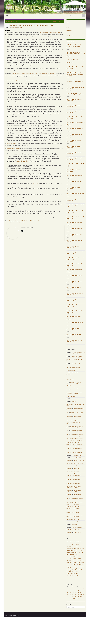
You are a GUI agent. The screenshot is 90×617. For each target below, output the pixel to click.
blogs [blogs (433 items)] (79, 541)
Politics (21, 27)
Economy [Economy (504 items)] (78, 543)
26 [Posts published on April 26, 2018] (70, 596)
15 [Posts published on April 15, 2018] (78, 592)
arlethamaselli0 (14, 27)
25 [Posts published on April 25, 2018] (67, 596)
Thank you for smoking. (77, 527)
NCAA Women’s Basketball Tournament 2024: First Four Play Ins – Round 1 (75, 74)
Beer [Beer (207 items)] (77, 541)
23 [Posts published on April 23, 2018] (81, 594)
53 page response (11, 143)
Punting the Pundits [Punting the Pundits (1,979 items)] (76, 564)
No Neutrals (74, 524)
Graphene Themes (14, 615)
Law (18, 27)
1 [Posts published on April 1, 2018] (78, 588)
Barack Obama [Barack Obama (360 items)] (73, 541)
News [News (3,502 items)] (69, 552)
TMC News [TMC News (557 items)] (78, 572)
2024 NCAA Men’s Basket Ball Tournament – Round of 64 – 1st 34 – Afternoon (75, 61)
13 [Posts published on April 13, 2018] (73, 592)
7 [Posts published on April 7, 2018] (75, 590)
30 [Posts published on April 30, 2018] (81, 596)
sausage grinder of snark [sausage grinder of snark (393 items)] (79, 566)
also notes (13, 148)
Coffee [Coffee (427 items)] (74, 543)
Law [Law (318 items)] (75, 550)
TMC (68, 367)
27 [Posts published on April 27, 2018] (73, 596)
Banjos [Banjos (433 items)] (68, 541)
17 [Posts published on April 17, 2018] (83, 592)
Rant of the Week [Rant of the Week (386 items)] (70, 566)
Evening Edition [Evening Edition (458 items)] (75, 547)
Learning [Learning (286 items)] (78, 550)
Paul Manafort (23, 220)
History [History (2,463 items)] (71, 550)
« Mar (73, 598)
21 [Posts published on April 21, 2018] (75, 594)
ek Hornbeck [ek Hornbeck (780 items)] (73, 545)
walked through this (23, 161)
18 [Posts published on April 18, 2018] (67, 594)
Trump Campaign (21, 222)
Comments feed (70, 33)
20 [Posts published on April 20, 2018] (73, 594)
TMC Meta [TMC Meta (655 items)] (73, 572)
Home (6, 15)
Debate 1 (72, 379)
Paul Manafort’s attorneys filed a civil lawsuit (50, 32)
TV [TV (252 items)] (80, 575)
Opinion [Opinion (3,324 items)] (76, 557)
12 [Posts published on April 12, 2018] (70, 592)
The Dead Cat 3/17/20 (76, 455)
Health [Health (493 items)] (68, 548)
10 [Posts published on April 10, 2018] (83, 590)
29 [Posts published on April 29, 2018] (78, 596)
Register (68, 25)
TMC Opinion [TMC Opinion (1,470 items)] (71, 574)
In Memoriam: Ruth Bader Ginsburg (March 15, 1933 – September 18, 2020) (75, 384)
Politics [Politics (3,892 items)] (69, 558)
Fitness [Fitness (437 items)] (81, 547)
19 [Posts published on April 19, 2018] (70, 594)
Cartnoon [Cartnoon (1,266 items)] (69, 543)
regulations (35, 183)
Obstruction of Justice (14, 220)
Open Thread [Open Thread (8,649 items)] (72, 555)
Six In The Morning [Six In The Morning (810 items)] (72, 568)
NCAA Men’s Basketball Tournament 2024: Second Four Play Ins (75, 81)
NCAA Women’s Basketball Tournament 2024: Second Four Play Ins (75, 46)
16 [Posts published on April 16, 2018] (81, 592)
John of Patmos (77, 519)
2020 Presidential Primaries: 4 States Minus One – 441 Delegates (74, 422)
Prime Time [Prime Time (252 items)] (82, 562)
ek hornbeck (69, 388)
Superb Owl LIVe (77, 532)
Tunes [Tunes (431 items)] (78, 575)
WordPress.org (70, 35)
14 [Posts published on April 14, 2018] (75, 592)
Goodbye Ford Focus (57, 21)
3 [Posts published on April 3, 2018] (83, 588)
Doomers (74, 398)
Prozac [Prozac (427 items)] (68, 564)
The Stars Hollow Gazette (45, 8)
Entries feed (69, 30)
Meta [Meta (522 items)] (81, 550)
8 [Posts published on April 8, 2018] (78, 590)
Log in (68, 27)
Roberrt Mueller (33, 220)
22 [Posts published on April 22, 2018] (78, 594)
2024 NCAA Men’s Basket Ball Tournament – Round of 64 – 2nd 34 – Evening (76, 53)
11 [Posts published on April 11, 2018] (67, 592)
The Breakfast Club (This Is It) (77, 377)
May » (77, 598)
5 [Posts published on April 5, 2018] (70, 590)
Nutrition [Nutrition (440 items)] (73, 552)
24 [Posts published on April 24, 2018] (83, 594)
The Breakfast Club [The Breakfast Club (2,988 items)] (74, 571)
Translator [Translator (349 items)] (74, 575)
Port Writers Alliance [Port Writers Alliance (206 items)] (76, 562)
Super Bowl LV (73, 370)
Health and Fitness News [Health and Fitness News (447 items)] (75, 548)
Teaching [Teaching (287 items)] (78, 568)
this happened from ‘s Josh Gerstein (23, 80)
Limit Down (76, 465)
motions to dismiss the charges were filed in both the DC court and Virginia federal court (33, 73)
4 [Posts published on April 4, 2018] (67, 590)
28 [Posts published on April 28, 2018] (75, 596)
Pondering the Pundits (13, 21)
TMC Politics (14, 222)
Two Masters (73, 396)
